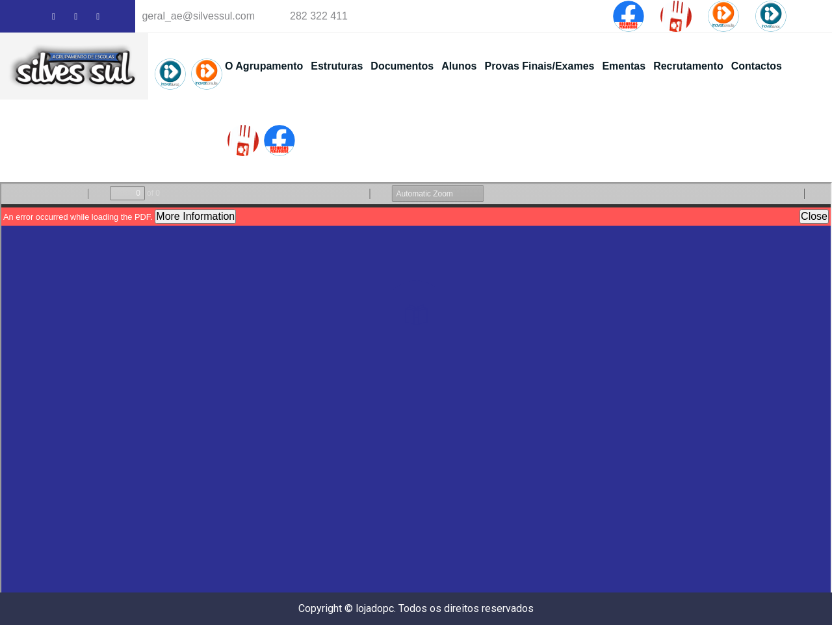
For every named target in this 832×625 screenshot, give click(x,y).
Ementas (623, 66)
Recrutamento (688, 66)
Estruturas (337, 66)
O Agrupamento (264, 66)
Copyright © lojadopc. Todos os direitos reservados (416, 608)
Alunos (458, 66)
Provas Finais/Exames (539, 66)
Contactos (756, 66)
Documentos (402, 66)
